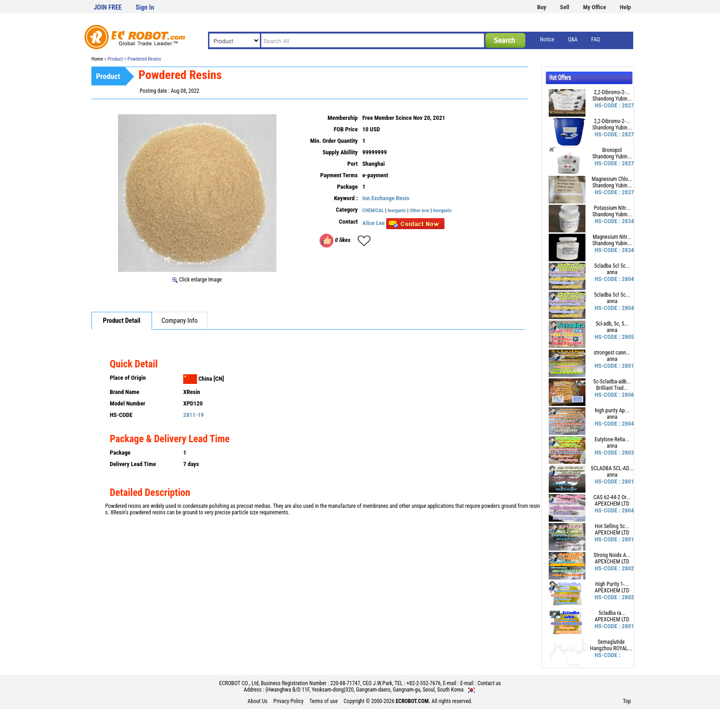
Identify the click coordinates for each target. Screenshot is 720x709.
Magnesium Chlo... (611, 179)
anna (612, 272)
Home (97, 59)
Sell (564, 7)
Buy (541, 7)
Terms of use (323, 701)
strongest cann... (612, 352)
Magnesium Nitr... (612, 237)
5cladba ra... (611, 613)
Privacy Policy (288, 701)
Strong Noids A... (612, 555)
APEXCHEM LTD (612, 504)
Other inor (419, 211)
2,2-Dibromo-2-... (612, 92)
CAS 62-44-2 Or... (612, 497)
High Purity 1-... (612, 584)
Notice (547, 39)
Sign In (144, 7)
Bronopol (612, 150)
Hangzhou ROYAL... (611, 648)
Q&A (573, 39)
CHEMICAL (373, 211)
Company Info (180, 321)
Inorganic (397, 211)
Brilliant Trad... (612, 388)
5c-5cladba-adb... (612, 381)
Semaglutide (610, 642)
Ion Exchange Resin (386, 198)
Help (625, 7)
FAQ (595, 39)
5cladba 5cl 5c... (612, 266)
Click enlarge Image (197, 279)
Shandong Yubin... (612, 99)
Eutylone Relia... (612, 439)
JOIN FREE (108, 7)
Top (627, 701)
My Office (594, 7)
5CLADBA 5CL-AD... (612, 468)
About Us (257, 701)
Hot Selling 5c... (612, 526)
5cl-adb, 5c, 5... (612, 324)
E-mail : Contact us (480, 683)
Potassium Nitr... (612, 208)
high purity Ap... (612, 410)
